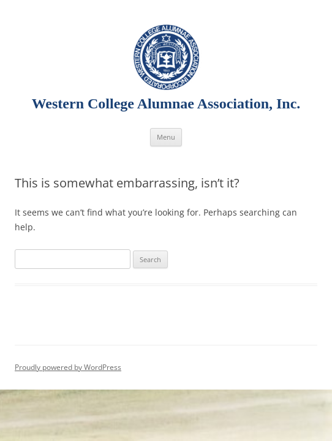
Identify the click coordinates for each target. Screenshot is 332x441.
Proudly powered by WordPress (68, 367)
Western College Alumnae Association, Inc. (166, 103)
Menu (166, 136)
